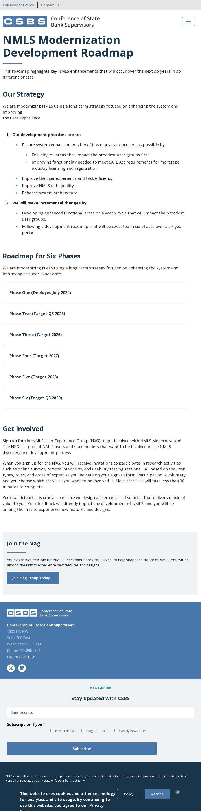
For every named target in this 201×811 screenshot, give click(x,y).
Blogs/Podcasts (97, 730)
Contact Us (50, 5)
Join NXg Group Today (33, 577)
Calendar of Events (18, 5)
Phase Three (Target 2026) (97, 336)
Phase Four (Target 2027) (97, 357)
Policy (128, 799)
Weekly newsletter (132, 730)
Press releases (65, 730)
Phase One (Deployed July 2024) (97, 294)
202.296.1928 (24, 656)
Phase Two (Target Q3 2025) (97, 315)
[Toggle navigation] (188, 21)
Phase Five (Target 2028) (97, 378)
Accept (157, 799)
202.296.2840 (30, 650)
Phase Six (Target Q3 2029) (97, 399)
